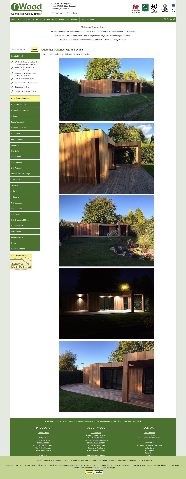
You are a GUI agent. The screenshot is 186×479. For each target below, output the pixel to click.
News (74, 13)
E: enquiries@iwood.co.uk (149, 438)
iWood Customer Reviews (96, 435)
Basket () (169, 19)
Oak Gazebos (16, 203)
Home (13, 19)
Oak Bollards (16, 157)
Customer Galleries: (53, 49)
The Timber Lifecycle (43, 448)
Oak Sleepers (16, 162)
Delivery (47, 19)
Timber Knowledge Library (43, 445)
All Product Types (43, 440)
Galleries (74, 19)
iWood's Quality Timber (96, 438)
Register (90, 19)
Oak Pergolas (16, 209)
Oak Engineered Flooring (20, 220)
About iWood (65, 13)
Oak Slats (15, 151)
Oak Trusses (16, 168)
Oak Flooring (16, 214)
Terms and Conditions (96, 448)
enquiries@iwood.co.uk (60, 9)
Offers (38, 19)
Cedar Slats (15, 145)
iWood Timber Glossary (96, 443)
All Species (43, 438)
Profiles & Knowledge (60, 19)
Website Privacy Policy (96, 445)
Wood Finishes (17, 237)
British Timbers (17, 140)
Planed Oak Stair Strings (20, 174)
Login (83, 19)
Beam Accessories (18, 122)
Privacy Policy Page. (108, 468)
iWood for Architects (43, 450)
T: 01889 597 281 (149, 435)
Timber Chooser (43, 443)
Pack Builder (16, 232)
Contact (55, 13)
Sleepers (14, 185)
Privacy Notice (85, 421)
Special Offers (43, 433)
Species (31, 19)
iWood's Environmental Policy (96, 440)
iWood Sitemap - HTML (96, 450)
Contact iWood (149, 433)
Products (21, 19)
